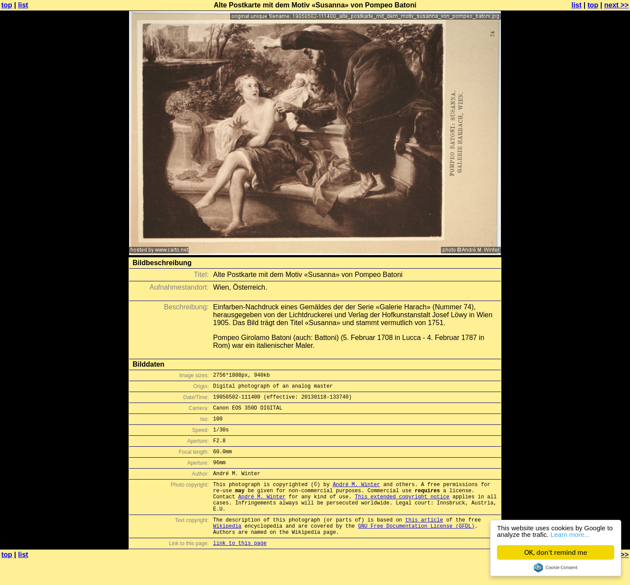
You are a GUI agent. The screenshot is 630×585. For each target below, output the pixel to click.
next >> (616, 5)
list (23, 5)
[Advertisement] (595, 216)
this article (424, 540)
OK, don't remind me (555, 552)
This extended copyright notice (402, 513)
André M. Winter (356, 498)
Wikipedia (227, 548)
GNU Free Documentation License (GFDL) (416, 548)
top (6, 5)
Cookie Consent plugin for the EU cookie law (556, 567)
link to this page (239, 567)
